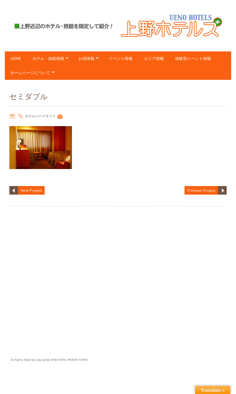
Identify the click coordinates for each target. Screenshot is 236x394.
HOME (16, 58)
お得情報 (86, 58)
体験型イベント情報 (193, 58)
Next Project (31, 190)
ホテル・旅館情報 (48, 58)
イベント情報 (121, 58)
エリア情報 (154, 58)
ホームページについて (30, 72)
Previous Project (201, 190)
